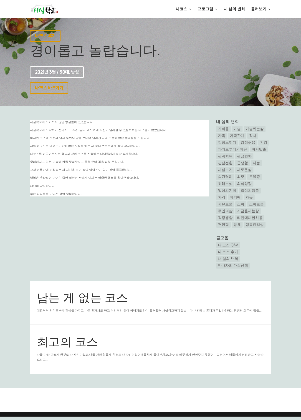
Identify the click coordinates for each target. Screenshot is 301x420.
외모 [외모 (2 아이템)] (240, 177)
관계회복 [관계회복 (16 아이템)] (225, 156)
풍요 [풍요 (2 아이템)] (237, 224)
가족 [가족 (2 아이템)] (221, 136)
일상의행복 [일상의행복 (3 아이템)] (250, 190)
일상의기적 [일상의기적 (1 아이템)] (227, 190)
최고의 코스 (67, 341)
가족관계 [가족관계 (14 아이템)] (237, 136)
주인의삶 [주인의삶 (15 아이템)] (225, 211)
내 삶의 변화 (234, 9)
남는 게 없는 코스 (82, 297)
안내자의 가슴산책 (233, 265)
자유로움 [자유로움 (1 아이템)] (225, 204)
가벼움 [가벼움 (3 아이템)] (223, 129)
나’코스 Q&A (228, 245)
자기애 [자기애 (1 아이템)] (235, 197)
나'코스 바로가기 (49, 88)
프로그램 (205, 9)
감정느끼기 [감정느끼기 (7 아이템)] (227, 142)
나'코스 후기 (45, 36)
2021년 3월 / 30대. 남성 (57, 72)
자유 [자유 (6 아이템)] (249, 197)
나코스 (181, 9)
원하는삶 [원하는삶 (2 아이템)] (225, 184)
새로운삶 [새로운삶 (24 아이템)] (244, 170)
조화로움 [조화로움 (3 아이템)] (256, 204)
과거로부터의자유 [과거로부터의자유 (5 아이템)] (232, 149)
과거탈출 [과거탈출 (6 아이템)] (259, 149)
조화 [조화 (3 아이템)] (240, 204)
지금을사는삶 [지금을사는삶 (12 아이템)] (248, 211)
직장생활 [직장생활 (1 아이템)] (225, 218)
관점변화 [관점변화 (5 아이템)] (244, 156)
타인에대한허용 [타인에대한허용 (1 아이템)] (250, 218)
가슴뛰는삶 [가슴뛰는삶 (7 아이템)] (254, 129)
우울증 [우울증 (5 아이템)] (254, 177)
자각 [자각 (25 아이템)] (221, 197)
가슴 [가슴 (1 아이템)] (237, 129)
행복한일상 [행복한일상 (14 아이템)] (254, 224)
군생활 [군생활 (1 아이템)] (242, 163)
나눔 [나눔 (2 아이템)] (256, 163)
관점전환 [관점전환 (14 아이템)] (225, 163)
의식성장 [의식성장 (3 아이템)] (244, 184)
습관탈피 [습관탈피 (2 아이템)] (225, 177)
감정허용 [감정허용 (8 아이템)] (248, 142)
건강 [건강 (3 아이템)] (263, 142)
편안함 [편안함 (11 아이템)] (223, 224)
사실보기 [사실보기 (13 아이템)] (225, 170)
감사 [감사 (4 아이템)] (252, 136)
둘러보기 (258, 9)
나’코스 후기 (228, 252)
